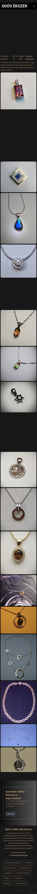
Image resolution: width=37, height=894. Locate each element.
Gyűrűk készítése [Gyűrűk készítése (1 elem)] (9, 868)
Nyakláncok (29, 59)
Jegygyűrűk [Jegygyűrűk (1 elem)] (8, 873)
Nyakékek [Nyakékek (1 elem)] (7, 883)
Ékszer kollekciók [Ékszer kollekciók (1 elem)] (21, 883)
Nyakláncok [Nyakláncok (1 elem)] (18, 878)
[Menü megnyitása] (34, 6)
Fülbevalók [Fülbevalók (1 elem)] (28, 863)
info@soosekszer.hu (21, 855)
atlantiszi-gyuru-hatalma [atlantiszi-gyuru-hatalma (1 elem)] (12, 863)
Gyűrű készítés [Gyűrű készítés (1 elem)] (25, 868)
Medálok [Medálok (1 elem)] (7, 878)
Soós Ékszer (14, 6)
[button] (10, 821)
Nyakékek (28, 56)
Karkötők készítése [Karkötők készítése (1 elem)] (23, 873)
